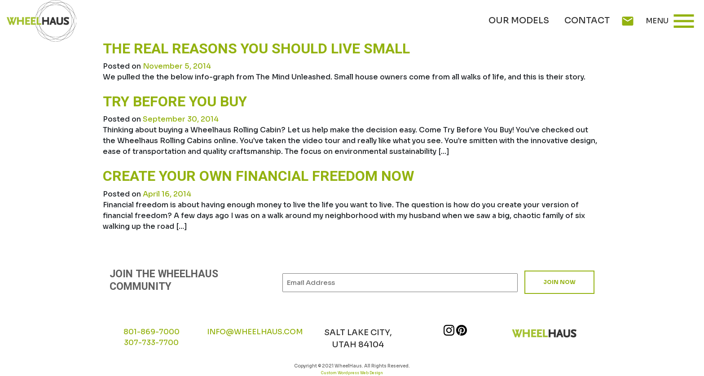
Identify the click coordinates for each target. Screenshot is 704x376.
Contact (587, 20)
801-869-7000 (151, 332)
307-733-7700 (151, 342)
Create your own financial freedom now (258, 176)
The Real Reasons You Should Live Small (256, 48)
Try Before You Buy (175, 101)
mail (627, 21)
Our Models (518, 20)
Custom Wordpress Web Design (352, 373)
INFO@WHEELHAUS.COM (255, 332)
